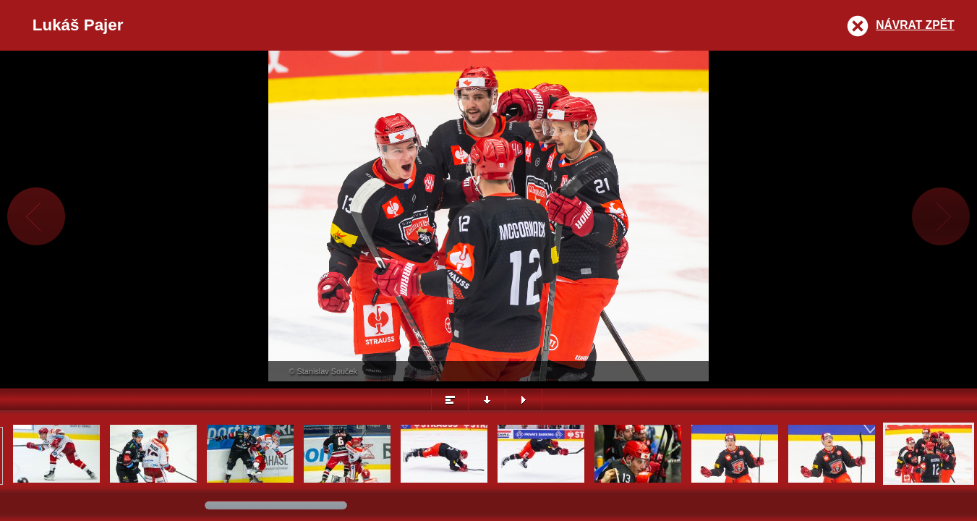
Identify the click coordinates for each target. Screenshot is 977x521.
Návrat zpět (915, 25)
